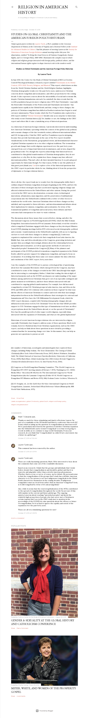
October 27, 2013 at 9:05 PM (27, 513)
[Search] (76, 6)
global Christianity (33, 401)
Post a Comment (17, 518)
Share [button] (13, 398)
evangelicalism (21, 401)
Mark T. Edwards (24, 417)
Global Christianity (35, 116)
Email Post (20, 398)
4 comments (21, 696)
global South (44, 401)
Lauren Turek (40, 44)
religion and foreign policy (57, 401)
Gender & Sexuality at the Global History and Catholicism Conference (42, 622)
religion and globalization (19, 404)
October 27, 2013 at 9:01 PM (27, 451)
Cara (34, 165)
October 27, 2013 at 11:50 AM (27, 438)
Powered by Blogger (44, 710)
